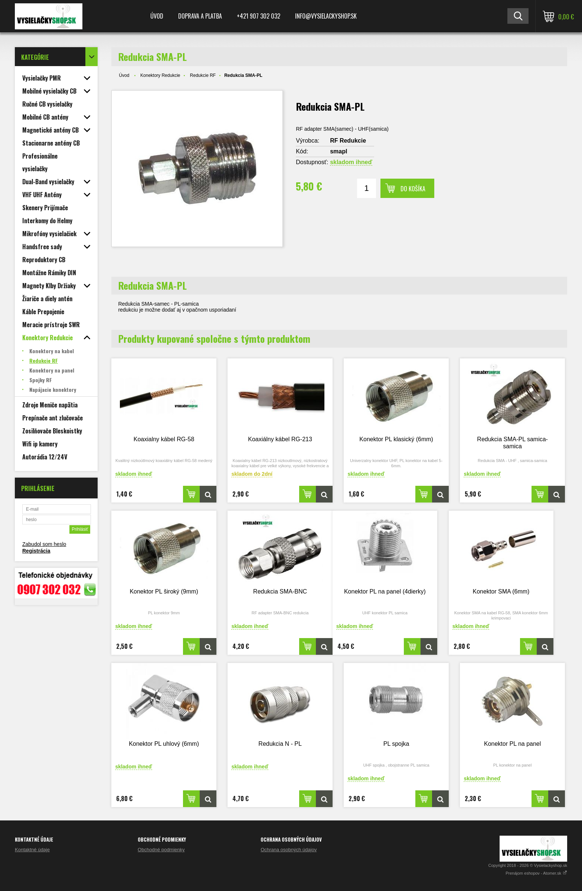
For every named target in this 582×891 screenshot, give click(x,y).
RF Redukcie (348, 140)
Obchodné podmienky (161, 849)
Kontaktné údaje (32, 849)
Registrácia (36, 551)
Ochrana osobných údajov (289, 849)
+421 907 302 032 (258, 16)
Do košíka (412, 188)
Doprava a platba (200, 16)
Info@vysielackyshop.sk (326, 16)
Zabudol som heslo (44, 544)
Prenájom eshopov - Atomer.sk (536, 873)
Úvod (156, 16)
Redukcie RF (203, 75)
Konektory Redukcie (160, 75)
